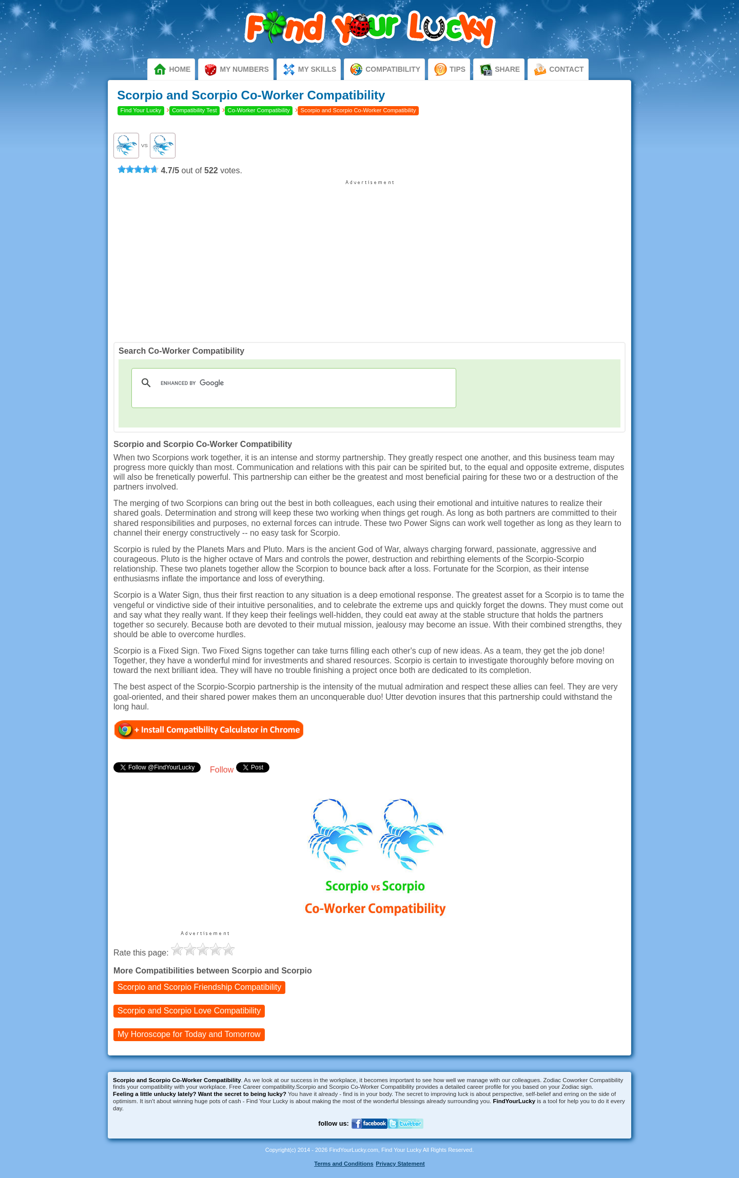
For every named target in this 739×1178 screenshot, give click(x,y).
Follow (222, 769)
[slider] (138, 169)
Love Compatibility (189, 1011)
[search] (292, 383)
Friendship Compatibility (199, 987)
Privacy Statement (400, 1164)
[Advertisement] (369, 257)
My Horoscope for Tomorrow (189, 1034)
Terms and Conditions (343, 1164)
